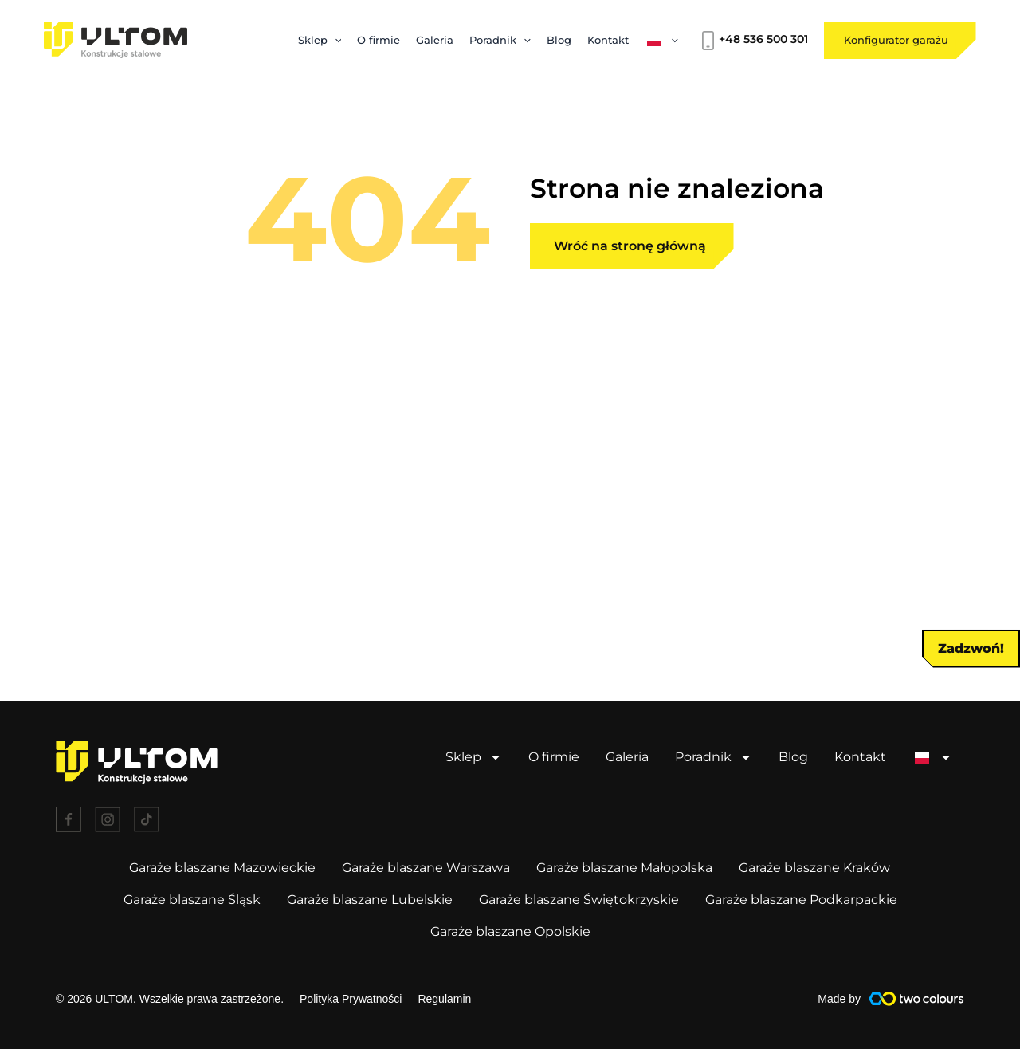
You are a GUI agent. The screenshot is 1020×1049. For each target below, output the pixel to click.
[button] (801, 393)
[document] (510, 524)
